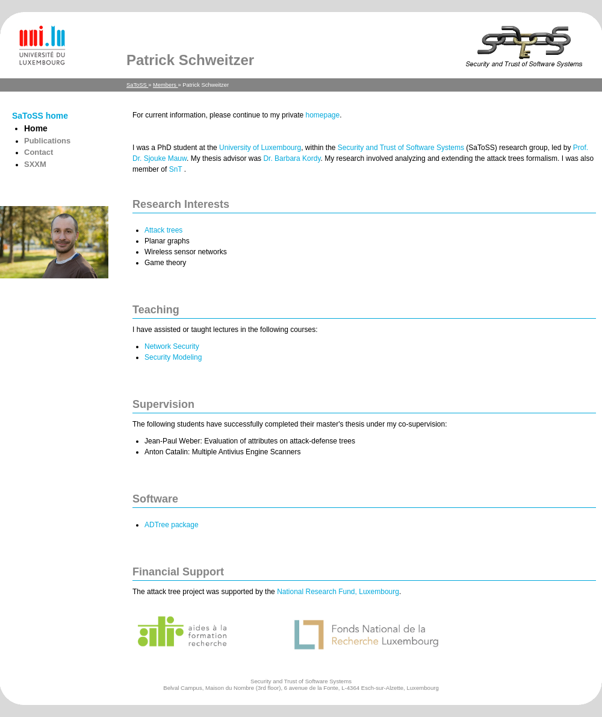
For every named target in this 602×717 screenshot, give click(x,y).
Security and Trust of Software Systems (401, 147)
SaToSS (137, 85)
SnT (176, 169)
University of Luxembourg (260, 147)
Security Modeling (173, 357)
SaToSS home (40, 116)
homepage (322, 115)
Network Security (171, 346)
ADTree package (171, 525)
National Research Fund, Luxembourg (338, 591)
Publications (47, 140)
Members (165, 85)
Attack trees (163, 230)
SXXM (35, 164)
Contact (38, 152)
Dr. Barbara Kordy (291, 158)
